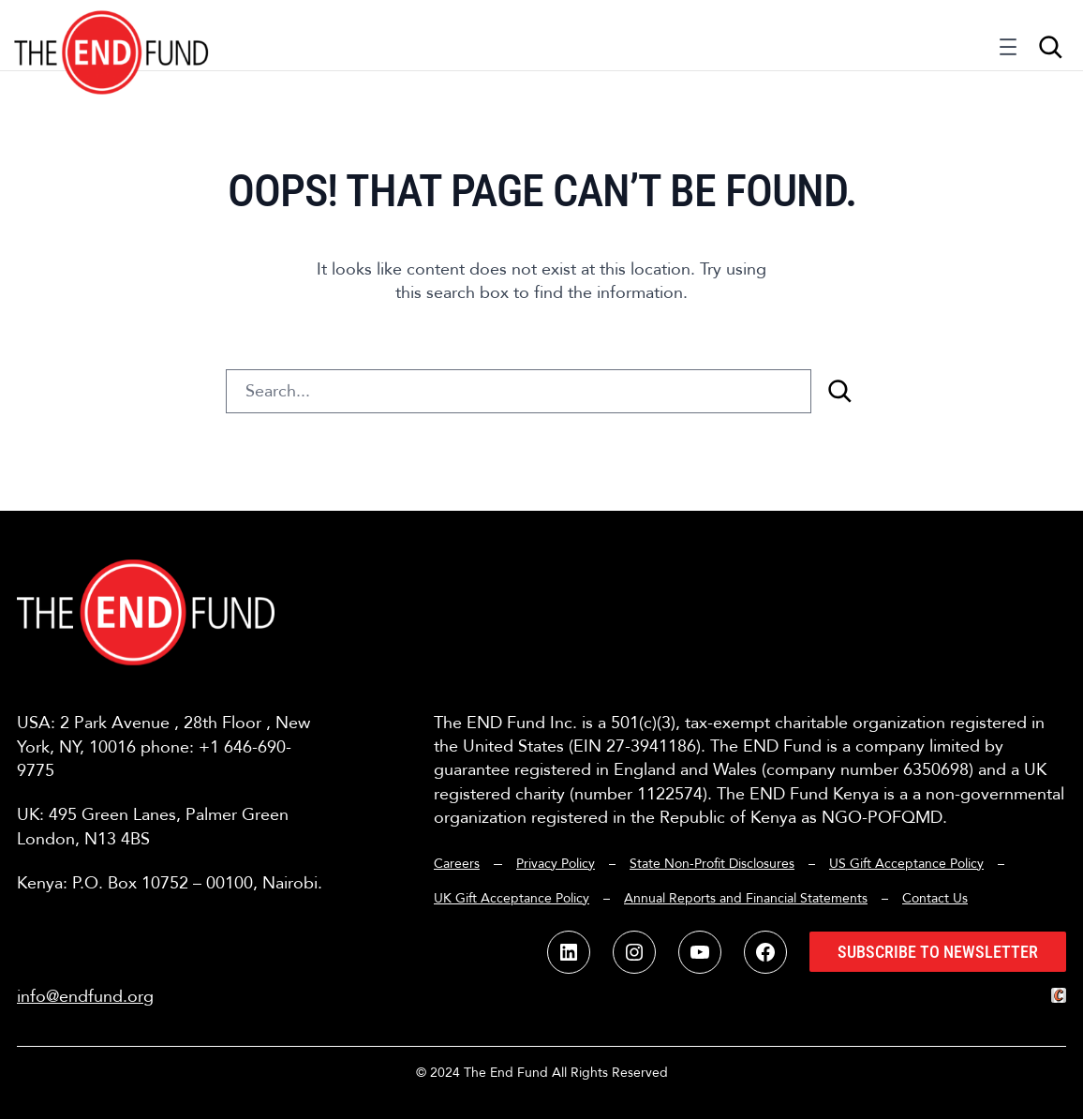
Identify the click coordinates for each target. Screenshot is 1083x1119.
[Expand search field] (1050, 47)
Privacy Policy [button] (555, 864)
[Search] (839, 391)
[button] (112, 35)
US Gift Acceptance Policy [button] (906, 864)
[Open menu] (1008, 51)
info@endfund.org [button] (85, 996)
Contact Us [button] (935, 898)
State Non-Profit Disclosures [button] (712, 864)
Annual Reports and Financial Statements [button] (746, 898)
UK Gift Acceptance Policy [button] (511, 898)
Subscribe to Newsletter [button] (938, 952)
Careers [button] (457, 864)
